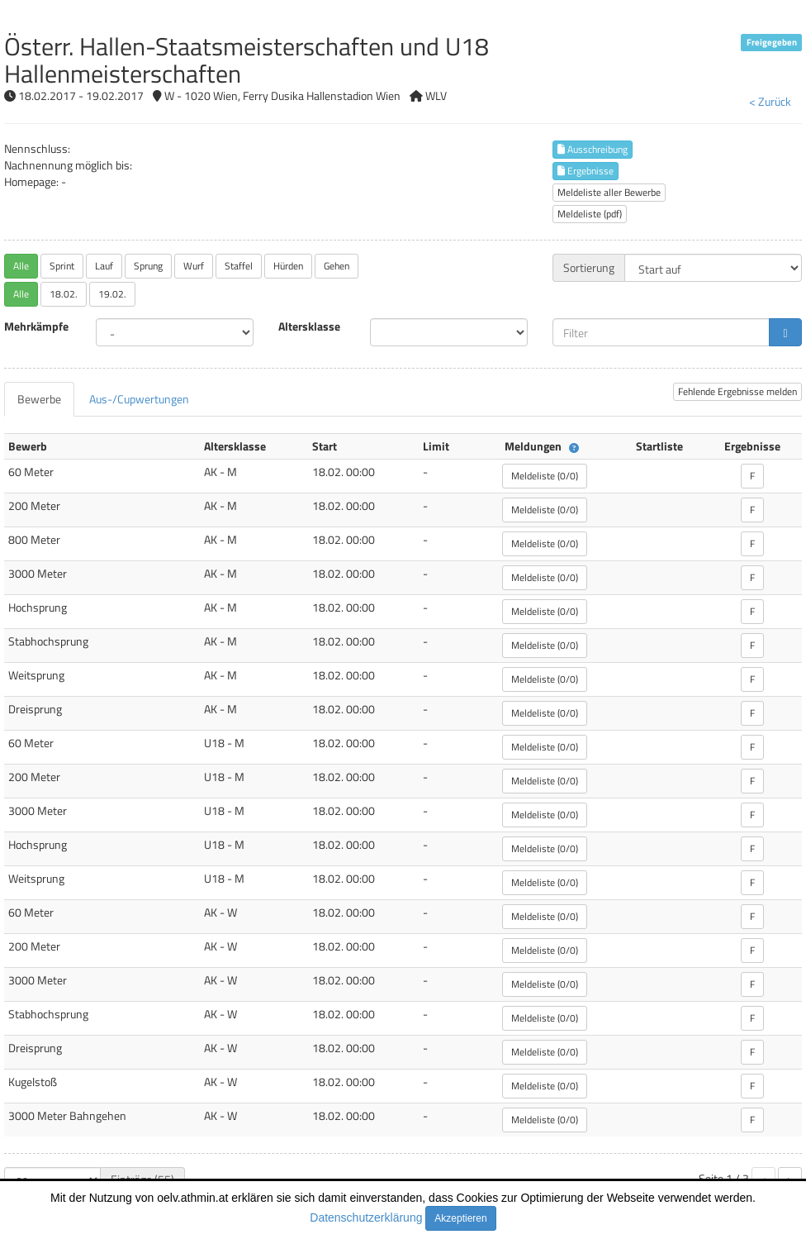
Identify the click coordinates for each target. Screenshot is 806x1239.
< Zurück (770, 101)
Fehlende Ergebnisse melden (737, 391)
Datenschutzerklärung (366, 1217)
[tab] (39, 399)
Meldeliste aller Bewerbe (609, 192)
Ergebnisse (585, 171)
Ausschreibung (592, 149)
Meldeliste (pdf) (589, 214)
